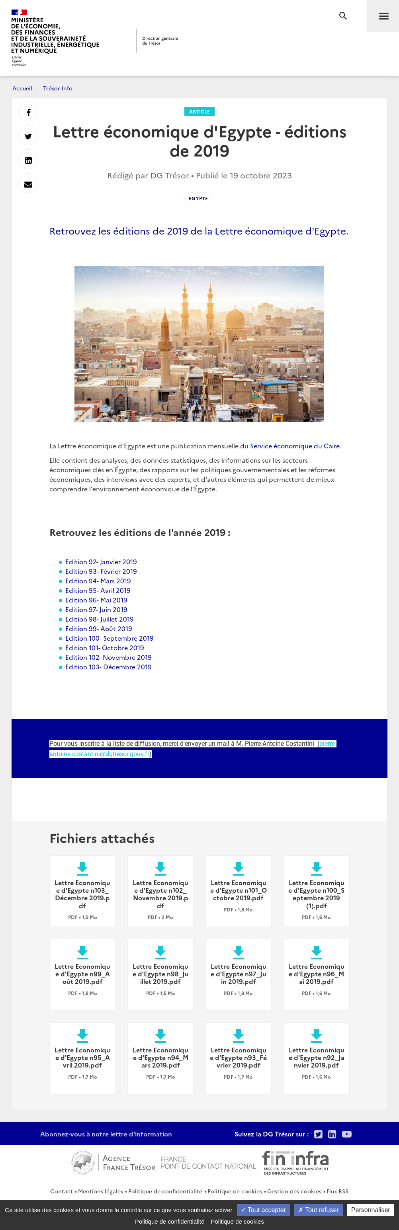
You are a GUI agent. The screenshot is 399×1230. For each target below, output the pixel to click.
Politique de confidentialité (165, 1191)
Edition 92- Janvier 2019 (101, 561)
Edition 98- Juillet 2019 (99, 618)
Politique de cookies (234, 1191)
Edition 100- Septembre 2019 (109, 638)
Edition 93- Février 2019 (101, 571)
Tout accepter (263, 1210)
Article (199, 111)
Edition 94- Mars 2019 (98, 580)
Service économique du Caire (295, 445)
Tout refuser (318, 1210)
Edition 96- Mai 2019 (96, 599)
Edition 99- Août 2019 (98, 628)
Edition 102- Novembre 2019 (108, 657)
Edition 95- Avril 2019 (98, 590)
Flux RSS (337, 1191)
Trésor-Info (57, 88)
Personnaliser (370, 1210)
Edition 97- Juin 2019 (96, 609)
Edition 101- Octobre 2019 (104, 647)
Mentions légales (100, 1191)
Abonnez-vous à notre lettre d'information (106, 1133)
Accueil (22, 88)
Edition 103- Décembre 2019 (108, 666)
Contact (61, 1191)
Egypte (198, 198)
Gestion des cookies (294, 1191)
